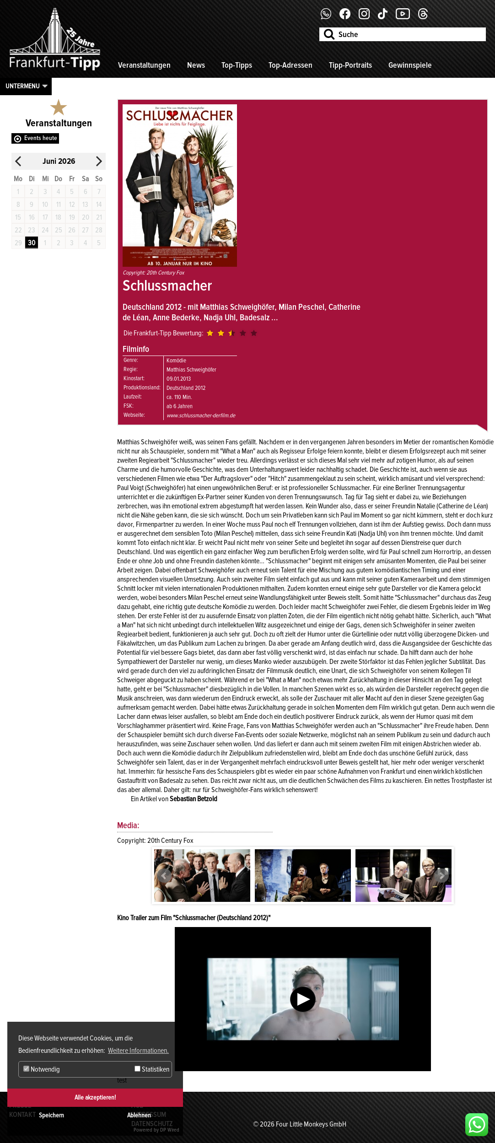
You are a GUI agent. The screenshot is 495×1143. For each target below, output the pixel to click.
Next (441, 875)
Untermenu (22, 86)
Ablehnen (139, 1115)
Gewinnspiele (410, 65)
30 (31, 243)
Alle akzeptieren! (95, 1097)
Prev (164, 875)
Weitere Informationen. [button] (138, 1050)
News (196, 65)
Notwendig (41, 1069)
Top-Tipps (236, 65)
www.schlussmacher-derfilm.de (201, 415)
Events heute (40, 138)
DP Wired (169, 1130)
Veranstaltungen (144, 65)
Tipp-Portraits (350, 65)
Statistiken (152, 1069)
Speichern (51, 1115)
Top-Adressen (290, 65)
